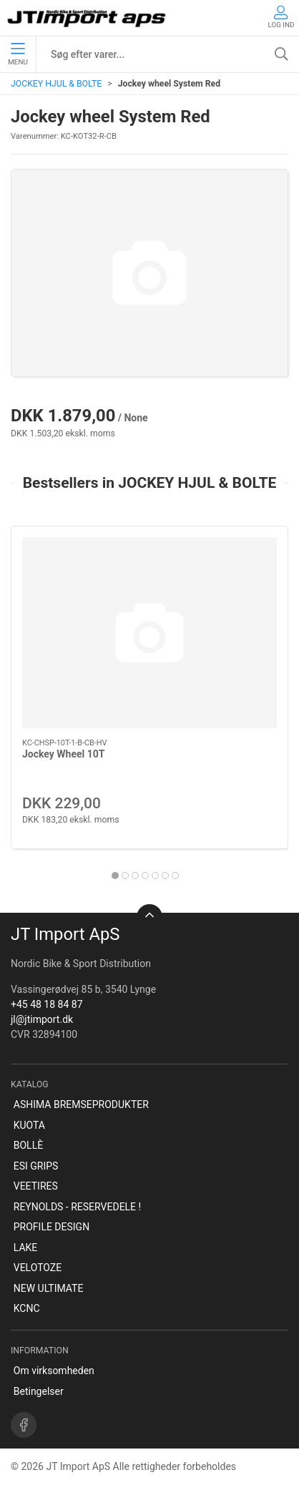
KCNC (27, 1308)
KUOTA (29, 1125)
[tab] (115, 875)
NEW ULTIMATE (49, 1288)
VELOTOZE (38, 1267)
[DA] (87, 18)
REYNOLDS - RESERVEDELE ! (77, 1206)
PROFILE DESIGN (51, 1226)
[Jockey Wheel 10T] (149, 632)
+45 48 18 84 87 (47, 1004)
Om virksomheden (54, 1370)
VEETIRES (36, 1186)
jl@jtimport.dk (42, 1019)
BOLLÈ (28, 1145)
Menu (17, 54)
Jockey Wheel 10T (63, 754)
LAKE (26, 1247)
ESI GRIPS (36, 1166)
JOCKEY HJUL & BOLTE (56, 84)
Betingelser (39, 1391)
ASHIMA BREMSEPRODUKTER (81, 1104)
